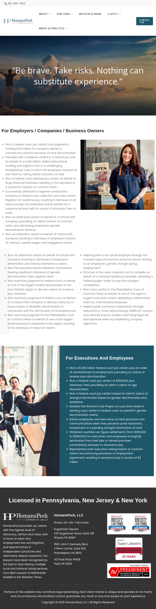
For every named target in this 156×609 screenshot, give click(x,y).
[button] (144, 21)
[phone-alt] (15, 3)
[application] (48, 14)
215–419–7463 (72, 522)
